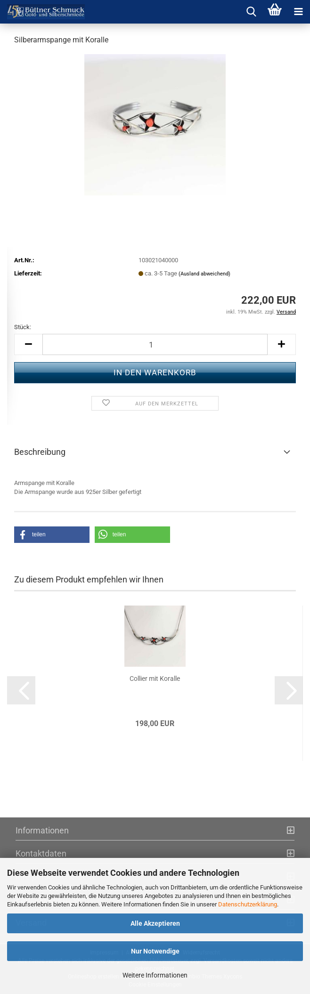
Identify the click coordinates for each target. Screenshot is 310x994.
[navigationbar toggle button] (298, 12)
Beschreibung (39, 452)
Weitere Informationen (155, 975)
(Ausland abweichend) (204, 274)
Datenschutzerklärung (247, 904)
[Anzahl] (155, 344)
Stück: (22, 327)
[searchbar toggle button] (251, 12)
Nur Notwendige (155, 951)
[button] (28, 344)
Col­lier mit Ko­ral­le (155, 678)
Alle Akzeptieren (155, 923)
